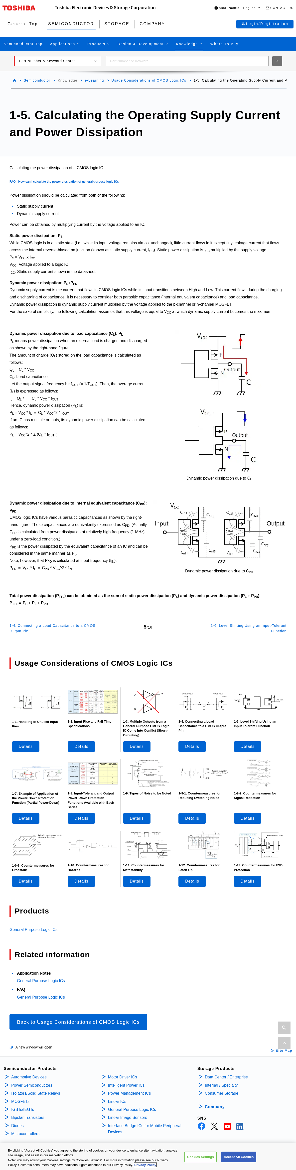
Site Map (284, 1050)
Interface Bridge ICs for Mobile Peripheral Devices (144, 1129)
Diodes (17, 1126)
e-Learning (94, 80)
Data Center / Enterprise (226, 1077)
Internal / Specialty (221, 1085)
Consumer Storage (221, 1093)
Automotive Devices (28, 1077)
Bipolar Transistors (27, 1117)
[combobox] (187, 61)
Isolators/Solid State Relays (35, 1093)
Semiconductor (37, 80)
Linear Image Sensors (127, 1117)
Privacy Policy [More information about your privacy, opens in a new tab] (145, 1165)
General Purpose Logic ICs (33, 929)
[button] (237, 8)
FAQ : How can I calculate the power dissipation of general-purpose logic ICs (64, 181)
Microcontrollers (25, 1134)
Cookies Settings (200, 1157)
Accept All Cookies (239, 1157)
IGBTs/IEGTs (22, 1109)
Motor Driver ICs (122, 1077)
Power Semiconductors (31, 1085)
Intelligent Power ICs (126, 1085)
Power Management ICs (129, 1093)
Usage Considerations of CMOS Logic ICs (149, 80)
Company (215, 1107)
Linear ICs (117, 1101)
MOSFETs (20, 1101)
